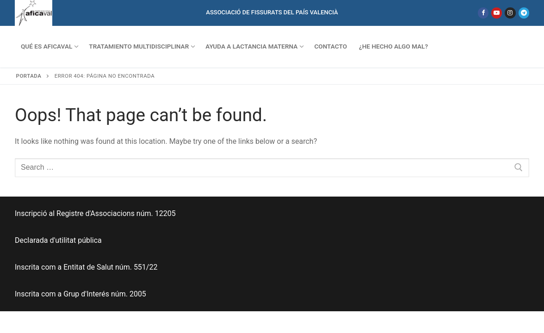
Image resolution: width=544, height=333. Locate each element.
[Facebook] (483, 12)
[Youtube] (496, 12)
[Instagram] (510, 12)
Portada (29, 76)
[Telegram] (524, 12)
